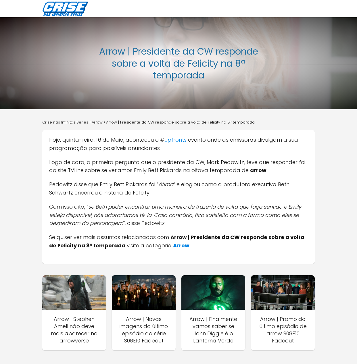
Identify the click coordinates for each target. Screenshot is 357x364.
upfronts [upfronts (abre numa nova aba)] (176, 139)
